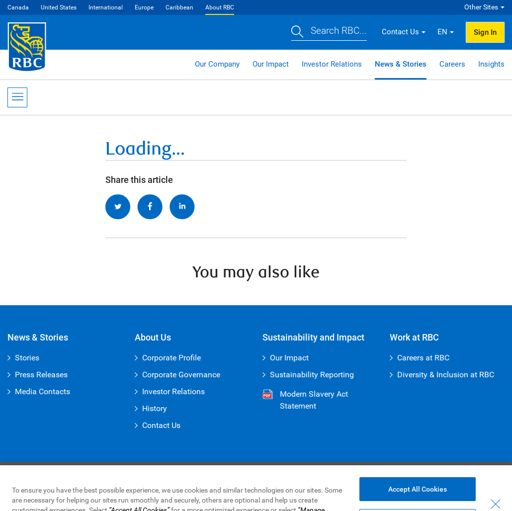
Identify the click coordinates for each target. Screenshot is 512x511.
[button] (329, 32)
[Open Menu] (17, 97)
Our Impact (271, 64)
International (105, 7)
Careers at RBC (423, 357)
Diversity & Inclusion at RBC (445, 374)
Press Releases (41, 374)
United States (59, 7)
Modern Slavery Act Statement (314, 400)
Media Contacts (42, 391)
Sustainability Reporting (312, 374)
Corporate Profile (171, 357)
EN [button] (442, 31)
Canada (18, 7)
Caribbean (179, 7)
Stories (27, 357)
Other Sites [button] (481, 7)
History (154, 408)
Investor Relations (332, 64)
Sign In (485, 32)
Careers (452, 64)
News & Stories (401, 64)
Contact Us (161, 425)
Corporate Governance (181, 374)
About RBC (219, 7)
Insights (491, 64)
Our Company (217, 64)
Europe (144, 7)
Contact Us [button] (400, 31)
